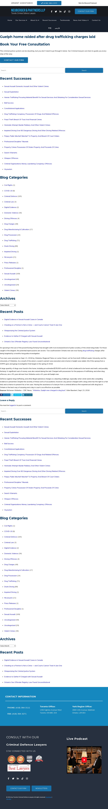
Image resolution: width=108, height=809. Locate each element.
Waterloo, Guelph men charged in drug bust (49, 390)
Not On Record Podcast (88, 3)
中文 (49, 28)
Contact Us (96, 20)
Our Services (21, 20)
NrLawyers (8, 257)
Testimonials (65, 20)
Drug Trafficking (10, 240)
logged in (12, 405)
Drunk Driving (9, 246)
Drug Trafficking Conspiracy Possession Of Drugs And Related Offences (31, 114)
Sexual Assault (9, 274)
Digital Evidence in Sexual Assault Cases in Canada (23, 319)
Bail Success (9, 103)
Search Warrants (10, 153)
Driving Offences (10, 218)
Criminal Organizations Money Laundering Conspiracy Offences (28, 164)
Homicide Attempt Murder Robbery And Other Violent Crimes (27, 125)
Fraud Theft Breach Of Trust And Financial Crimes (23, 119)
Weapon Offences (11, 158)
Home (10, 20)
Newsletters (41, 788)
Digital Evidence (10, 207)
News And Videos (81, 20)
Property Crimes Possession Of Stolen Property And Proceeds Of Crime (31, 147)
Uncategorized (9, 279)
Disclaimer (48, 797)
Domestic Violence (11, 213)
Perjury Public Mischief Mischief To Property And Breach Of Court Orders (31, 136)
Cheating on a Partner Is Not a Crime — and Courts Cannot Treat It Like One (33, 325)
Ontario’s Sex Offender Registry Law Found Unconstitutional (27, 341)
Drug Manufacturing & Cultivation (16, 229)
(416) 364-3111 (49, 3)
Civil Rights (8, 185)
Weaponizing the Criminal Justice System (19, 330)
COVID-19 (8, 191)
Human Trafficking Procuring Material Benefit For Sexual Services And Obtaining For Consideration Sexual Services (47, 97)
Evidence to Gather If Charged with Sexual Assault (23, 336)
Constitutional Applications (14, 108)
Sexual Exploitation (11, 92)
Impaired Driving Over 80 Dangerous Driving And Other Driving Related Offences (34, 130)
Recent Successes (50, 20)
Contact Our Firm (86, 11)
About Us (34, 20)
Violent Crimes (9, 290)
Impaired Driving (10, 251)
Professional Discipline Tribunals (16, 141)
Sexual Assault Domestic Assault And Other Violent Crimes (26, 86)
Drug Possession (10, 235)
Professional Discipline (12, 268)
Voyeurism (8, 169)
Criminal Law (9, 202)
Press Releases (10, 263)
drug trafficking (88, 350)
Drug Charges (9, 224)
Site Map (8, 799)
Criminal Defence (10, 196)
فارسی (57, 28)
